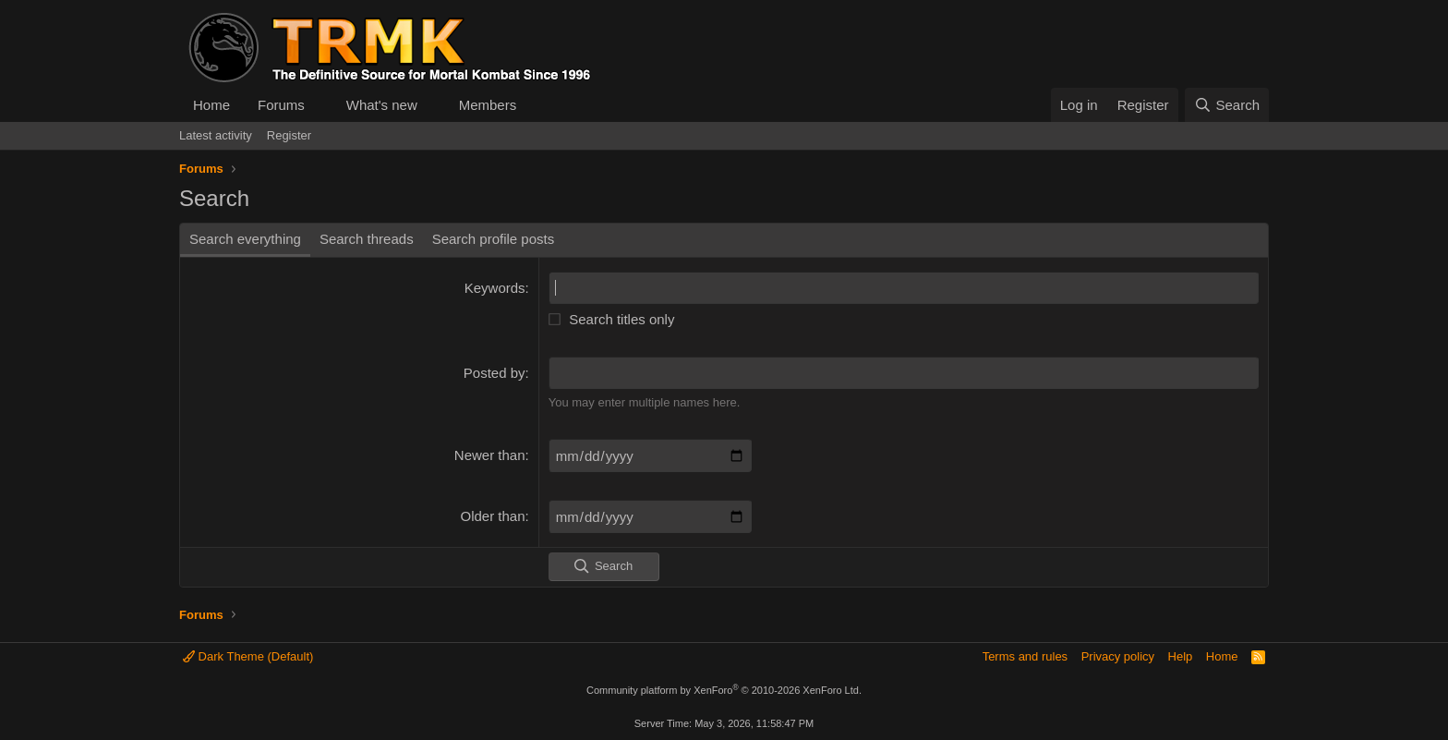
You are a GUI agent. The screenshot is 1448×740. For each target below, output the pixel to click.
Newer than (489, 455)
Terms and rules (1025, 656)
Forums (281, 105)
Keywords (495, 288)
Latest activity (215, 135)
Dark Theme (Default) (248, 656)
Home (211, 105)
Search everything (245, 239)
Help (1180, 656)
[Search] (1227, 105)
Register (289, 135)
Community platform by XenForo (724, 690)
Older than (493, 516)
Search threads (367, 239)
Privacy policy (1117, 656)
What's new (381, 105)
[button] (319, 105)
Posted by (494, 373)
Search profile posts (493, 239)
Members (488, 105)
